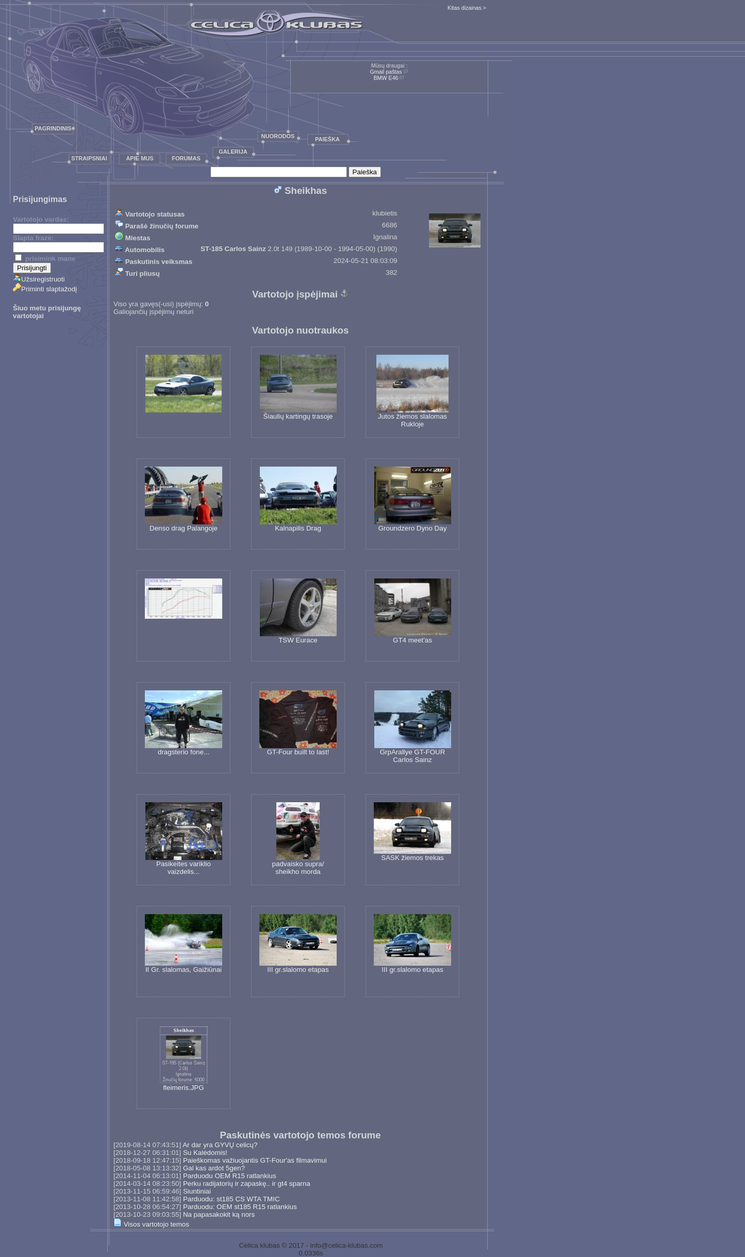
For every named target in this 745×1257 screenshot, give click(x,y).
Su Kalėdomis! (205, 1152)
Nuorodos (278, 136)
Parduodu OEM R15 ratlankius (229, 1176)
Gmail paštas (386, 72)
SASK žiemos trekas (412, 832)
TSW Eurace (298, 611)
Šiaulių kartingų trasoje (298, 387)
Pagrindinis (53, 128)
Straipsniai (89, 158)
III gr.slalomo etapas (298, 943)
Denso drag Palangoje (183, 499)
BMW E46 (386, 78)
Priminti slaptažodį (45, 289)
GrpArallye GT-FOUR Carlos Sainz (412, 727)
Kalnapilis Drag (298, 499)
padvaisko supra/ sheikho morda (298, 838)
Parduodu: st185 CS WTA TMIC (231, 1199)
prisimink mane (45, 258)
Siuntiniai (197, 1191)
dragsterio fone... (183, 723)
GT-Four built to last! (298, 723)
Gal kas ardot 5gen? (214, 1168)
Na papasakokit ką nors (219, 1214)
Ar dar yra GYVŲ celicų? (220, 1145)
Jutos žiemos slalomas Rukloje (412, 391)
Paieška (327, 139)
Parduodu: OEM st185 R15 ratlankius (240, 1207)
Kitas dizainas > (467, 8)
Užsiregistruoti (38, 279)
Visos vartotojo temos (151, 1224)
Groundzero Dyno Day (412, 499)
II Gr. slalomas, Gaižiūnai (183, 943)
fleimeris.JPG (183, 1058)
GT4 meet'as (412, 611)
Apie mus (139, 158)
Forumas (186, 158)
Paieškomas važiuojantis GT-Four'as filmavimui (255, 1160)
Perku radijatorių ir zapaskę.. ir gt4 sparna (246, 1183)
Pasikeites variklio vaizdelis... (183, 838)
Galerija (233, 151)
